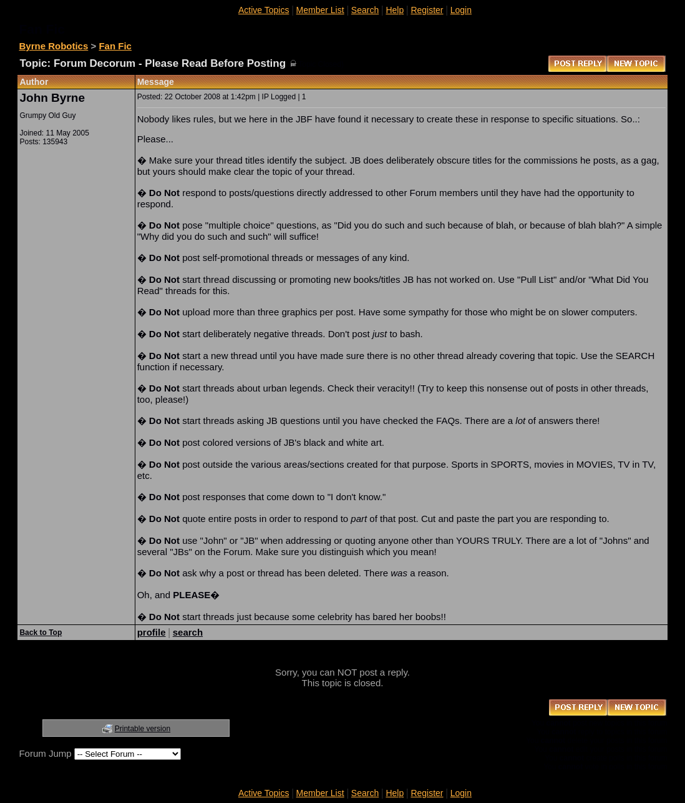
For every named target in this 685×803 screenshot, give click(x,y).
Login (461, 10)
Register (427, 10)
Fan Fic (115, 46)
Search (365, 10)
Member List (320, 10)
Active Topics (263, 10)
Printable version (142, 728)
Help (395, 10)
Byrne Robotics (53, 46)
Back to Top (40, 632)
